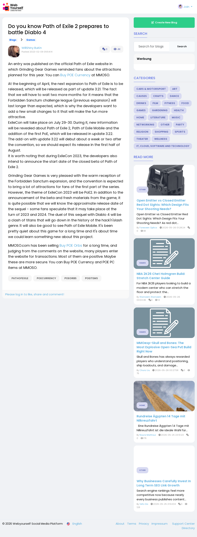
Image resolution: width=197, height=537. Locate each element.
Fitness (169, 103)
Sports (180, 132)
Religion (142, 132)
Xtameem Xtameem (150, 296)
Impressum (160, 524)
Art (174, 89)
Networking (145, 124)
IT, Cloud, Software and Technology (162, 146)
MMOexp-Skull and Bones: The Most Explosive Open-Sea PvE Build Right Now (164, 347)
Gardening (160, 110)
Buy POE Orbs (70, 245)
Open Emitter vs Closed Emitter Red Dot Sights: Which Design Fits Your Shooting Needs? (163, 204)
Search (182, 46)
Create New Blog (164, 22)
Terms (132, 524)
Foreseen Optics (148, 227)
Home (140, 117)
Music (176, 117)
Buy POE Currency (75, 75)
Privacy (144, 524)
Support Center (183, 524)
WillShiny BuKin (32, 48)
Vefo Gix (143, 504)
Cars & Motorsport (151, 89)
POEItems (91, 278)
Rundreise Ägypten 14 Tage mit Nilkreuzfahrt (161, 418)
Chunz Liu (144, 370)
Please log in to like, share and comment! (34, 294)
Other (165, 124)
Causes (141, 96)
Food (185, 103)
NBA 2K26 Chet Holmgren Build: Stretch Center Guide (161, 276)
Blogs (12, 40)
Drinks (141, 103)
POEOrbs (70, 278)
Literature (157, 117)
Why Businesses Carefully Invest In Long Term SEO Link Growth (164, 483)
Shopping (161, 132)
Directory (188, 528)
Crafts (158, 96)
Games (30, 40)
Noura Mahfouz (147, 434)
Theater (142, 139)
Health (179, 110)
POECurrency (46, 278)
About (120, 524)
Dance (174, 96)
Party (180, 124)
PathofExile (20, 278)
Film (155, 103)
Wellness (160, 139)
